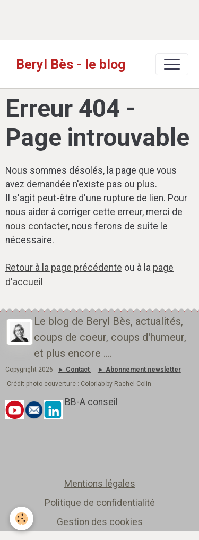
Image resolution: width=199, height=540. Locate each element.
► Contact (74, 369)
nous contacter (36, 226)
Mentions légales (99, 483)
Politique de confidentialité (100, 503)
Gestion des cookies (100, 522)
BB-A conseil (91, 402)
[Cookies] (21, 518)
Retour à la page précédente (63, 267)
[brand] (71, 64)
